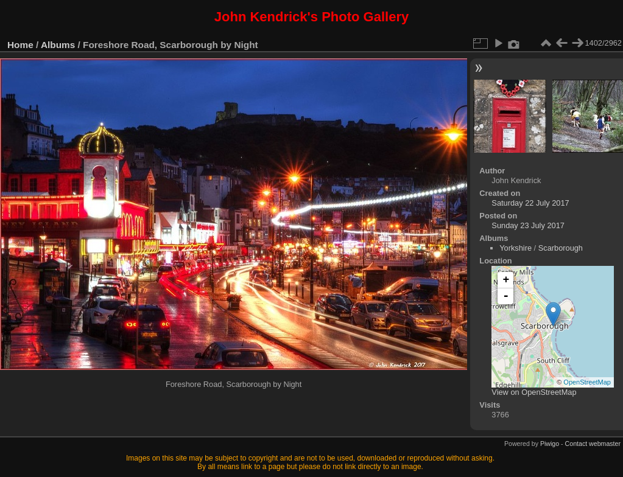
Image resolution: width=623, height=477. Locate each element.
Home (20, 45)
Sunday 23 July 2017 (528, 225)
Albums (58, 45)
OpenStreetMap (587, 382)
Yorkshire (515, 247)
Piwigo (549, 443)
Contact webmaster (593, 443)
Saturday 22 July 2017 (530, 202)
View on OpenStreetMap (533, 392)
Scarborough (560, 247)
